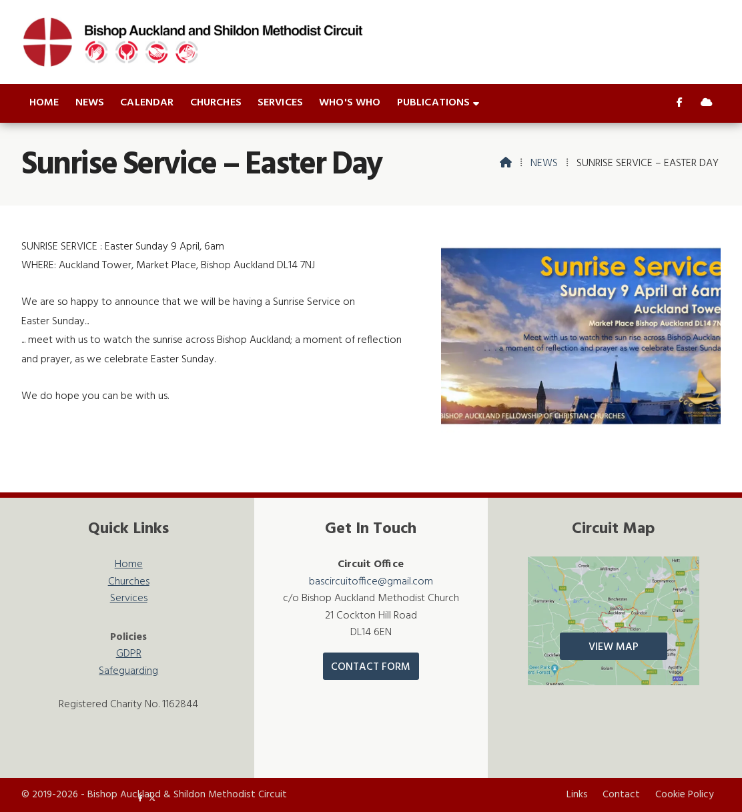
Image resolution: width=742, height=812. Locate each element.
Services (128, 598)
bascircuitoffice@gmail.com (371, 581)
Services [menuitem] (280, 102)
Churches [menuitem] (216, 102)
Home (129, 564)
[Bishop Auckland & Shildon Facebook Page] (680, 103)
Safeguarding (128, 671)
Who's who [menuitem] (349, 102)
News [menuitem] (90, 102)
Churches (128, 582)
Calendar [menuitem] (146, 102)
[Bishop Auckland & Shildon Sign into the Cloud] (707, 103)
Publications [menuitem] (433, 102)
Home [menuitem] (44, 102)
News (544, 163)
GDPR (128, 654)
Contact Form (370, 667)
